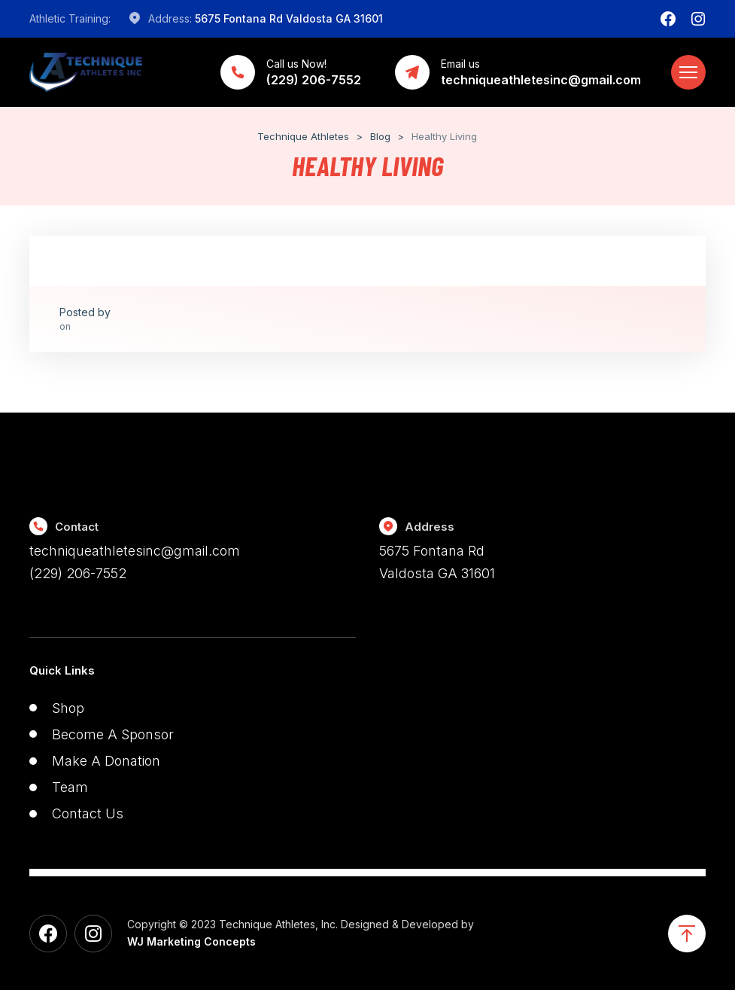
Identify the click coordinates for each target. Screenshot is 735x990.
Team (70, 787)
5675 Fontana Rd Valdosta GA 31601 (289, 18)
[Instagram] (698, 18)
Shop (68, 708)
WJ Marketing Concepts (191, 941)
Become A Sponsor (113, 734)
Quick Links (62, 670)
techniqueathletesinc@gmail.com (134, 551)
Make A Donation (106, 761)
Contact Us (87, 813)
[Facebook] (668, 18)
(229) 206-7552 (77, 573)
